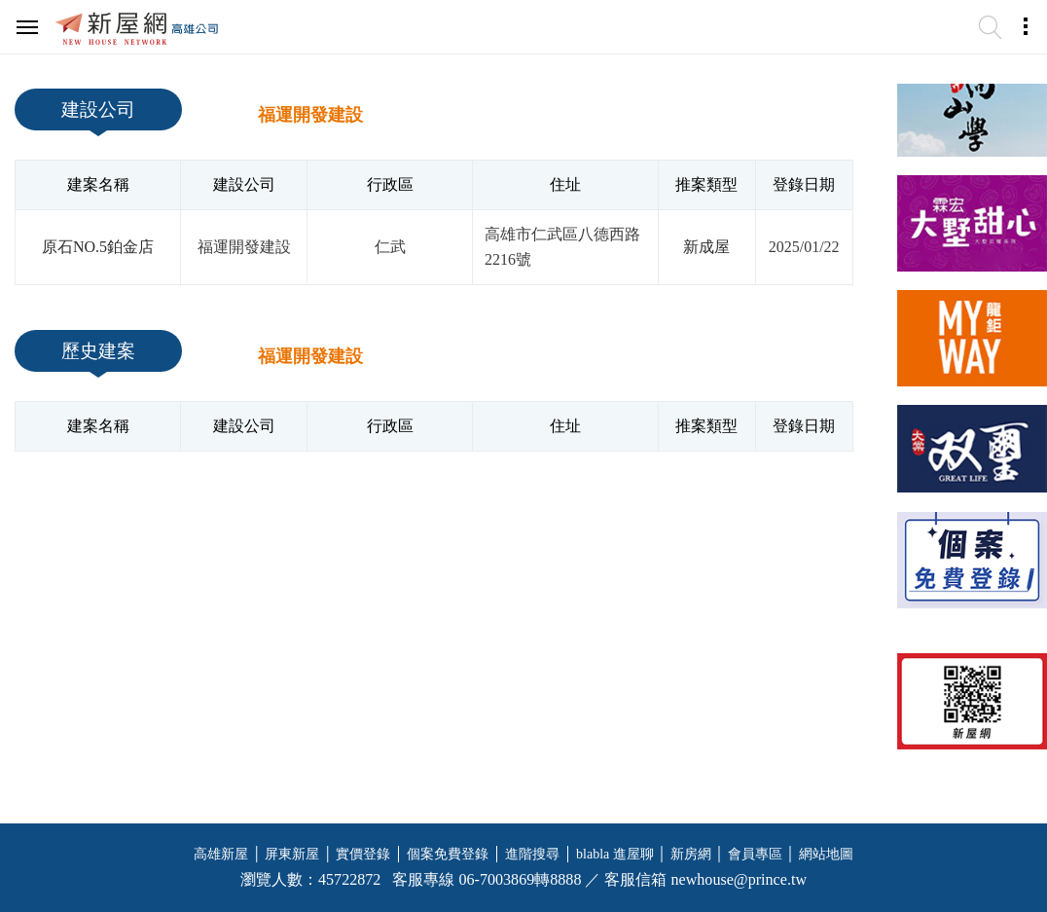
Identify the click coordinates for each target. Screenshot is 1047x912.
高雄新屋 (221, 854)
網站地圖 (826, 854)
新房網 (690, 854)
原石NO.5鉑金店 (98, 246)
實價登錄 (363, 854)
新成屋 (706, 246)
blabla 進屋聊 (615, 854)
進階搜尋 (532, 854)
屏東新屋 (292, 854)
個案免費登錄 (447, 854)
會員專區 (755, 854)
